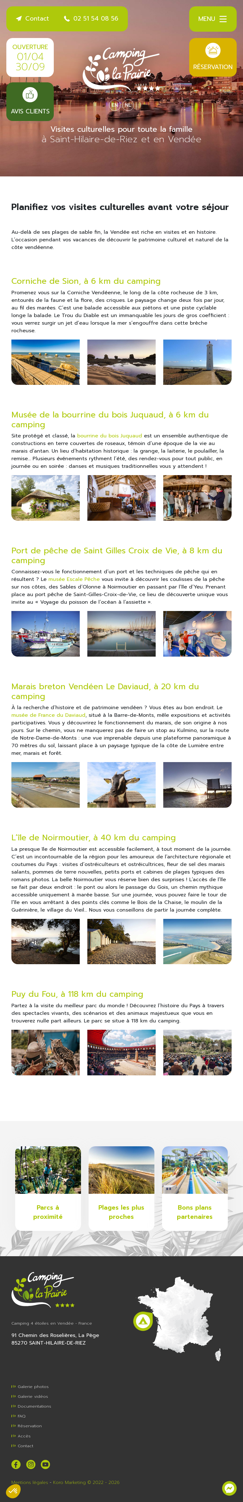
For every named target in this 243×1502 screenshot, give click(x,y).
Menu (213, 19)
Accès (21, 1436)
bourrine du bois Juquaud (109, 436)
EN (115, 105)
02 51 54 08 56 (91, 18)
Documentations (31, 1406)
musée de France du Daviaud (48, 715)
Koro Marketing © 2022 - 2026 (86, 1482)
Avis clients (30, 101)
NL (128, 105)
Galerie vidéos (29, 1396)
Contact (32, 18)
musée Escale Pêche (74, 579)
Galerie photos (30, 1387)
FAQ (18, 1416)
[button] (13, 1491)
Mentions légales (29, 1482)
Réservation (213, 57)
